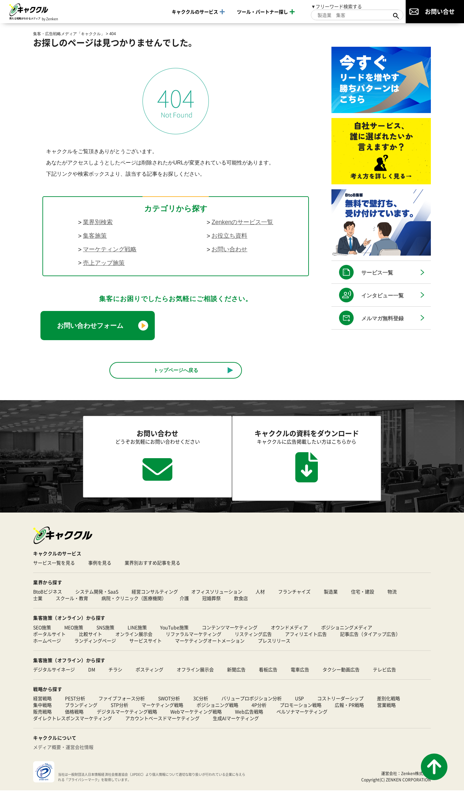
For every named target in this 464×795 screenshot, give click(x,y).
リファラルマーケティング (193, 638)
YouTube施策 (174, 631)
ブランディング (81, 709)
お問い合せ (440, 11)
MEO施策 (73, 631)
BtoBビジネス (47, 596)
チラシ (115, 674)
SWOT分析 (169, 703)
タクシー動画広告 (341, 674)
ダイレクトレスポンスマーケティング (72, 722)
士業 (37, 602)
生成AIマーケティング (236, 722)
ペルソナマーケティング (301, 716)
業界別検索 (98, 222)
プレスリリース (274, 645)
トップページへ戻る (175, 370)
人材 (260, 596)
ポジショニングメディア (346, 631)
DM (91, 674)
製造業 (331, 596)
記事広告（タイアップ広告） (370, 638)
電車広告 (300, 674)
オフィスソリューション (216, 596)
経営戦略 (42, 703)
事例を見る (99, 567)
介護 (184, 602)
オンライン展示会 (133, 638)
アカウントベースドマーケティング (162, 722)
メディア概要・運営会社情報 (63, 751)
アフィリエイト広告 (306, 638)
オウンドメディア (289, 631)
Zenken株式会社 (416, 777)
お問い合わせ (229, 249)
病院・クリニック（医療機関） (133, 602)
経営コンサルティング (155, 596)
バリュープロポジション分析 (251, 703)
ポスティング (149, 674)
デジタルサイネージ (54, 674)
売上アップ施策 (104, 263)
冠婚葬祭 (211, 602)
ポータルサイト (49, 638)
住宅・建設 (362, 596)
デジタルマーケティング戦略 (127, 716)
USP (299, 703)
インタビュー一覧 (382, 295)
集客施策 (95, 235)
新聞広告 (236, 674)
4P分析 (259, 709)
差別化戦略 (388, 703)
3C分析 (200, 703)
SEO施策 (42, 631)
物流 (392, 596)
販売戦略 (42, 716)
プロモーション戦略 (300, 709)
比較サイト (90, 638)
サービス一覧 (377, 272)
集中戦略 (42, 709)
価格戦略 (74, 716)
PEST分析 (75, 703)
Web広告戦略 (249, 716)
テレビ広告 (384, 674)
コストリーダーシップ (340, 703)
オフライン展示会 (195, 674)
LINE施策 (137, 631)
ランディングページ (95, 645)
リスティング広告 (253, 638)
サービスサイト (145, 645)
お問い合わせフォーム (90, 325)
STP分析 (119, 709)
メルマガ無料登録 (382, 318)
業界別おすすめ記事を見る (152, 567)
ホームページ (47, 645)
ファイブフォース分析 (121, 703)
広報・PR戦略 (349, 709)
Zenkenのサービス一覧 (242, 222)
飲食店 (241, 602)
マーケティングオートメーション (210, 645)
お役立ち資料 (229, 235)
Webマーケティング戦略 (196, 716)
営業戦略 (386, 709)
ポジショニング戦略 (217, 709)
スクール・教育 (72, 602)
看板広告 (268, 674)
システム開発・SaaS (96, 596)
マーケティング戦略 (110, 249)
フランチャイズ (294, 596)
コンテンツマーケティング (230, 631)
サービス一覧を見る (54, 567)
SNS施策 (105, 631)
